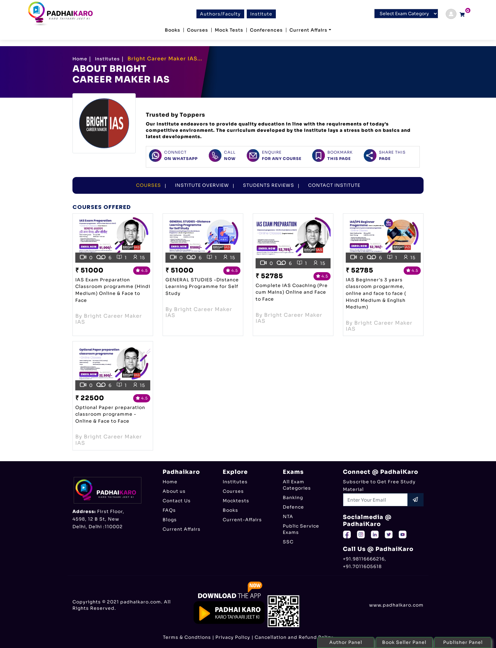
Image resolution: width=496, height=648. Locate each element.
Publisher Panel (463, 642)
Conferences (266, 30)
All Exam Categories (297, 485)
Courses (197, 30)
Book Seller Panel (404, 642)
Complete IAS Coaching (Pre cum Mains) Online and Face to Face (292, 292)
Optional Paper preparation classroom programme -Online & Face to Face (110, 414)
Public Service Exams (301, 529)
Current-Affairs (242, 520)
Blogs (170, 520)
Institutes (107, 59)
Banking (293, 497)
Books (172, 30)
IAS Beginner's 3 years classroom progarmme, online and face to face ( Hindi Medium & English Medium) (376, 293)
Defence (293, 507)
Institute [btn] (261, 14)
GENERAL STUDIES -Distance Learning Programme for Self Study (202, 286)
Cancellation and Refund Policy (294, 637)
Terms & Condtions (187, 637)
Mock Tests (229, 30)
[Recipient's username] (375, 499)
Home (79, 59)
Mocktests (236, 501)
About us (174, 491)
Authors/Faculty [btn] (220, 14)
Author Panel (345, 642)
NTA (288, 516)
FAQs (169, 510)
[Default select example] (406, 13)
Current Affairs (308, 30)
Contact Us (177, 501)
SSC (288, 542)
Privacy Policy (232, 637)
